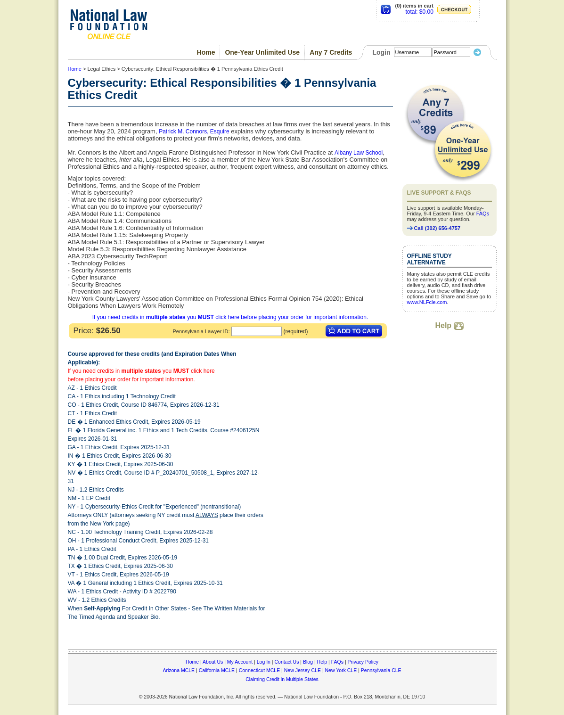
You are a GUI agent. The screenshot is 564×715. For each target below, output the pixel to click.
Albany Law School (359, 152)
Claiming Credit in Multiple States (282, 679)
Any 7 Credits (331, 52)
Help (449, 325)
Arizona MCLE (179, 670)
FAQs (483, 213)
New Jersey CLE (302, 670)
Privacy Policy (363, 662)
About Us (213, 662)
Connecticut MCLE (259, 670)
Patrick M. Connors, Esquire (194, 131)
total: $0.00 (419, 11)
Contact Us (286, 662)
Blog (308, 662)
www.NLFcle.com (427, 302)
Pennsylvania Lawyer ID (200, 331)
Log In (263, 662)
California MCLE (217, 670)
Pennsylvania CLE (381, 670)
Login (381, 52)
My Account (240, 662)
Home (206, 52)
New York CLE (341, 670)
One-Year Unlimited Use (262, 52)
